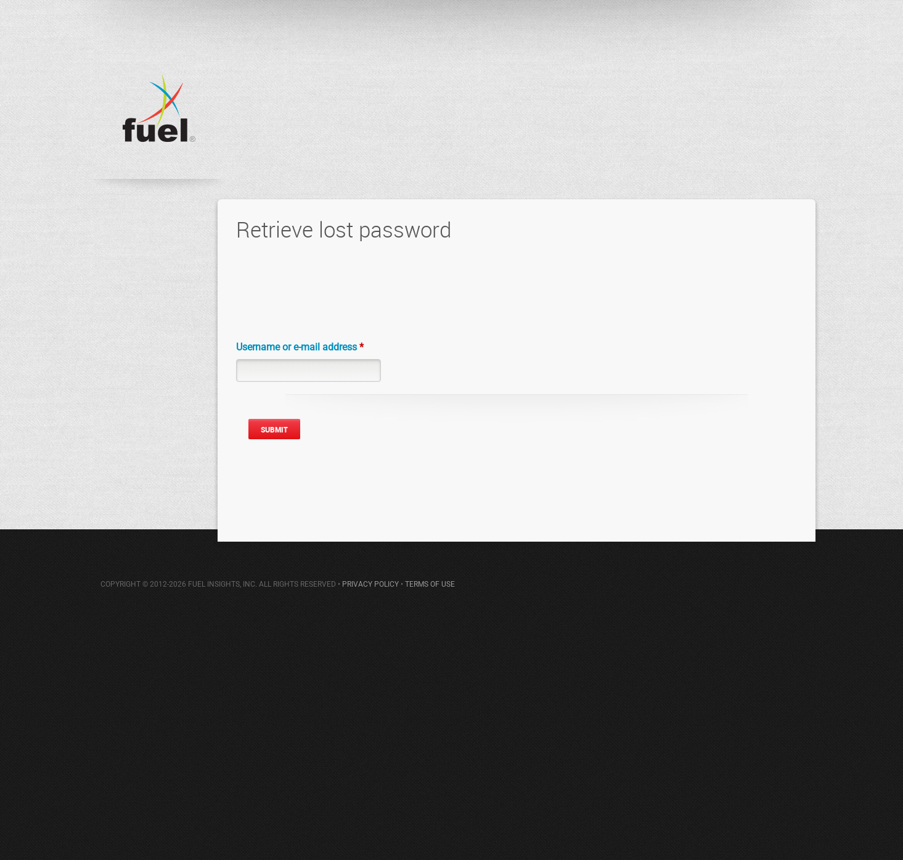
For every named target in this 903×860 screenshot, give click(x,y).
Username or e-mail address (300, 347)
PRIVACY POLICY (370, 584)
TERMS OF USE (430, 584)
